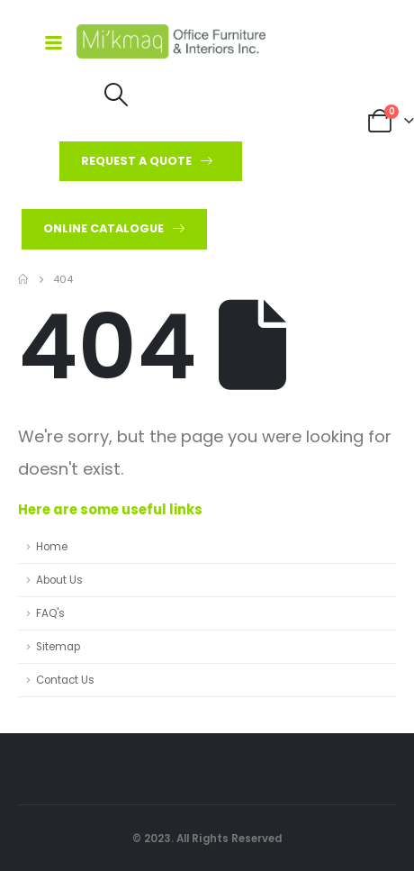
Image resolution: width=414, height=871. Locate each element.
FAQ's (50, 613)
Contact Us (65, 680)
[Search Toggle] (116, 94)
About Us (59, 580)
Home (52, 547)
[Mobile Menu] (47, 41)
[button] (150, 161)
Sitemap (58, 647)
